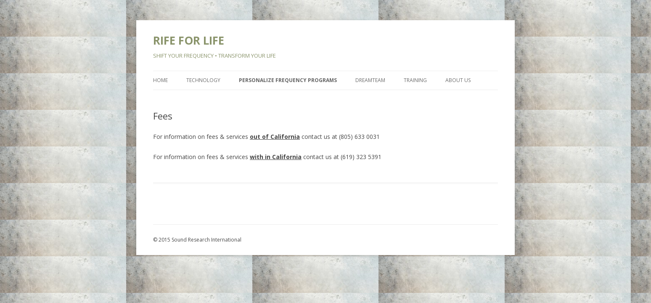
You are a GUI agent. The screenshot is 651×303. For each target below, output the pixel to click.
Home (160, 80)
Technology (203, 80)
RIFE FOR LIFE (188, 40)
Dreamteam (370, 80)
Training (415, 80)
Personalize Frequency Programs (288, 80)
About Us (458, 80)
